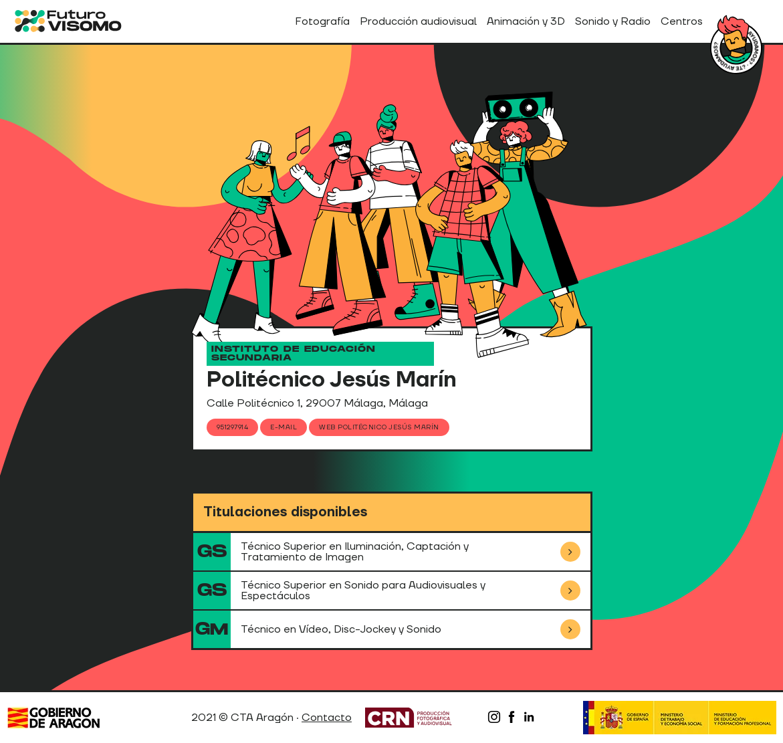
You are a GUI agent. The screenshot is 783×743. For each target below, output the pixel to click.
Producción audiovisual (418, 21)
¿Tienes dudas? (736, 48)
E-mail (283, 427)
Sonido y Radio (613, 21)
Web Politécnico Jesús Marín (379, 427)
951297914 (233, 427)
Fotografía (322, 21)
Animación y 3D (526, 21)
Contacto (327, 717)
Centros (682, 21)
